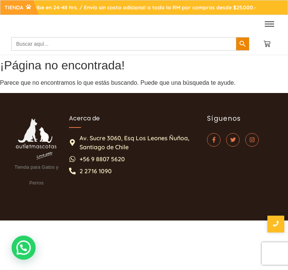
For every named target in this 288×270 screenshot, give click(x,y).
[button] (17, 249)
